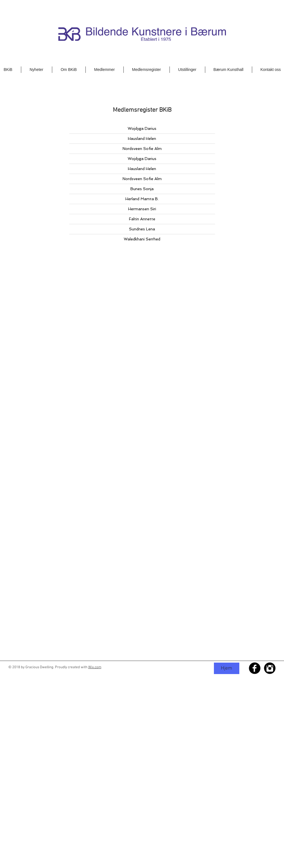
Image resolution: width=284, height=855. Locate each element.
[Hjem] (226, 668)
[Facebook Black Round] (255, 668)
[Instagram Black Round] (270, 668)
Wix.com (94, 667)
